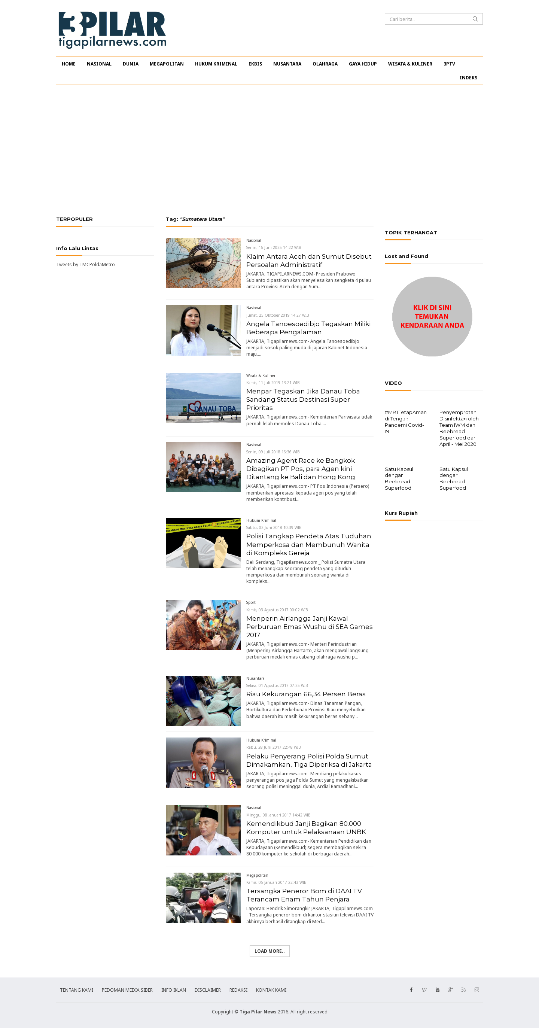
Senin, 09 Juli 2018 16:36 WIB (273, 451)
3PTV (449, 64)
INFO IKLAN (173, 990)
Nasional (253, 240)
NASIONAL (99, 64)
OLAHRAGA (325, 64)
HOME (69, 64)
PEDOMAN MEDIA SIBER (127, 990)
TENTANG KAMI (76, 990)
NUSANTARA (287, 64)
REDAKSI (238, 990)
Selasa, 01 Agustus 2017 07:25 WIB (277, 685)
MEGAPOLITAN (167, 64)
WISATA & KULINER (410, 64)
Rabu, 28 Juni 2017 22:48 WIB (273, 747)
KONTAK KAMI (271, 990)
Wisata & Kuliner (260, 375)
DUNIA (130, 64)
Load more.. (270, 951)
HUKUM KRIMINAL (216, 64)
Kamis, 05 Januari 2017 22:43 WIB (276, 882)
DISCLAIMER (208, 990)
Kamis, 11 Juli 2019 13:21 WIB (273, 382)
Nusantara (255, 678)
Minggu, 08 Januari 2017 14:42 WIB (278, 815)
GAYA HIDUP (363, 64)
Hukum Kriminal (261, 520)
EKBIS (255, 64)
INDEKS (468, 77)
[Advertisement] (269, 150)
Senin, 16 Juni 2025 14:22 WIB (273, 247)
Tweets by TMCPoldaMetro (85, 264)
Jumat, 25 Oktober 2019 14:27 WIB (277, 315)
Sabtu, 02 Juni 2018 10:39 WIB (274, 527)
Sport (251, 602)
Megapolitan (257, 875)
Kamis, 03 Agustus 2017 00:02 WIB (277, 609)
